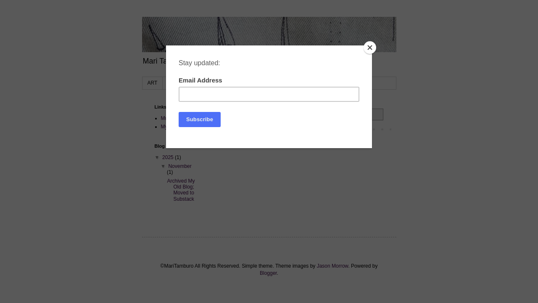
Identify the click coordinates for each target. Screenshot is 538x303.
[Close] (370, 47)
